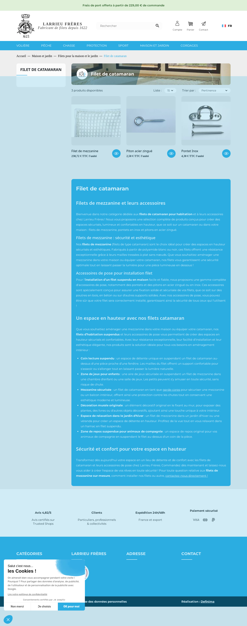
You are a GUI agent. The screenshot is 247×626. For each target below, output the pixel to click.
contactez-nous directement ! (186, 476)
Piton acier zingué (139, 151)
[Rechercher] (129, 26)
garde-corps (171, 389)
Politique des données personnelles (100, 621)
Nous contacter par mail (199, 578)
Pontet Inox (189, 151)
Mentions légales (58, 621)
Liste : (157, 90)
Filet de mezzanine (84, 151)
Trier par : (189, 90)
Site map (36, 621)
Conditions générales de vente (93, 571)
